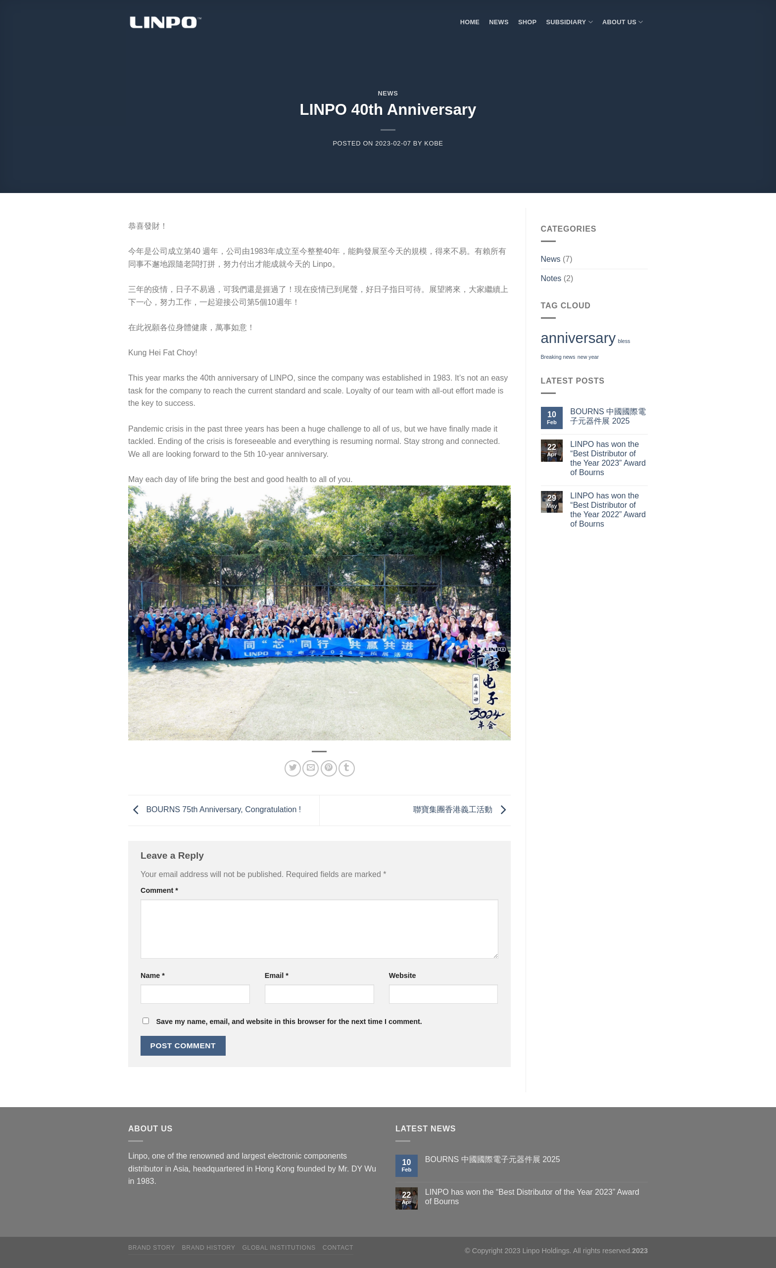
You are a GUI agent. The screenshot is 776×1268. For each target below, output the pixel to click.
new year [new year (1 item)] (588, 357)
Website (402, 975)
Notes (551, 278)
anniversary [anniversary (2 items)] (578, 338)
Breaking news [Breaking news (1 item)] (558, 357)
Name (153, 975)
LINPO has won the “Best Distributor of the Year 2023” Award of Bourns (608, 458)
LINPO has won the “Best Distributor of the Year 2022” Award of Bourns (608, 510)
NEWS (498, 22)
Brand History (208, 1247)
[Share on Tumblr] (347, 768)
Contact (338, 1247)
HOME (470, 22)
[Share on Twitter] (293, 768)
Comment (159, 890)
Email (277, 975)
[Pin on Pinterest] (329, 768)
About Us (622, 22)
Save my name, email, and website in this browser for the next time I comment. (289, 1021)
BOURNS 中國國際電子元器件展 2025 (608, 416)
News (388, 93)
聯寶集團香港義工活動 (461, 810)
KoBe (433, 143)
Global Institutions (279, 1247)
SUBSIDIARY (569, 22)
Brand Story (151, 1247)
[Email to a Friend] (310, 768)
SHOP (527, 22)
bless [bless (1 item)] (624, 341)
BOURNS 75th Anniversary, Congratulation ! (214, 810)
